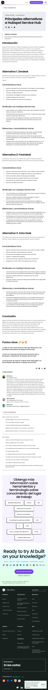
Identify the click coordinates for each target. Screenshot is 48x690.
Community (35, 617)
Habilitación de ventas (37, 631)
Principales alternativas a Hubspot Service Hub (14, 583)
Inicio (3, 581)
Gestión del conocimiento (38, 638)
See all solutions (21, 619)
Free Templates (36, 621)
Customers (34, 602)
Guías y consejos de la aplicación (21, 581)
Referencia (8, 581)
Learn (33, 599)
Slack (33, 646)
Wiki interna (5, 614)
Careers (19, 631)
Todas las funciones (7, 610)
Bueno (43, 684)
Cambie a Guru (36, 634)
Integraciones (5, 602)
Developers (35, 614)
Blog (33, 610)
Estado (4, 634)
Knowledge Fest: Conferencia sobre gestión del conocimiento (38, 651)
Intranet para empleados (23, 615)
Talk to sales (20, 643)
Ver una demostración (36, 2)
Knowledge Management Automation (23, 603)
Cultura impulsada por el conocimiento (38, 642)
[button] (45, 2)
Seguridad (5, 638)
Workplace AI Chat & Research (22, 599)
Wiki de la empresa (21, 611)
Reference (34, 606)
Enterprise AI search (22, 607)
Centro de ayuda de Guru (8, 631)
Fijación (4, 599)
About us (19, 634)
